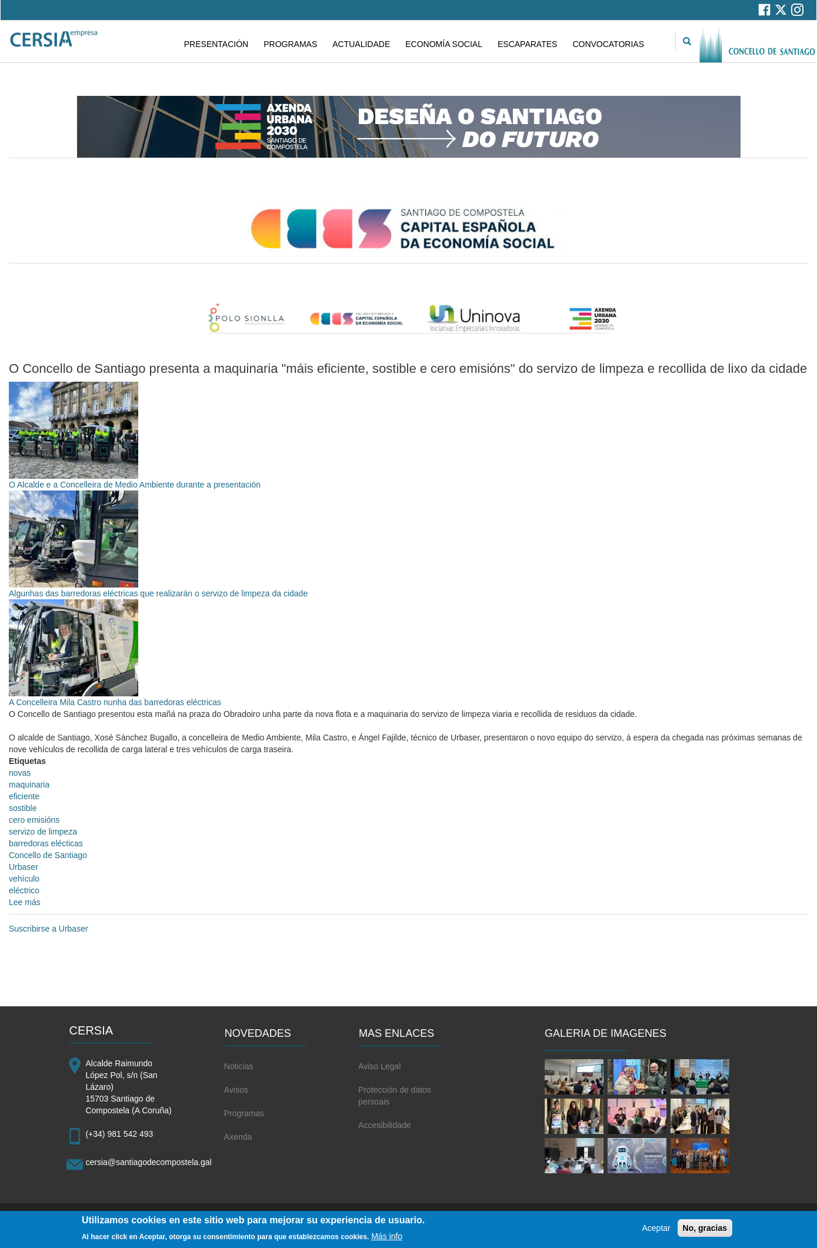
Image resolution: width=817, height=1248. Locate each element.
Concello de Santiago (48, 855)
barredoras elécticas (46, 843)
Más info (386, 1239)
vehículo (24, 878)
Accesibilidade (384, 1125)
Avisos (236, 1089)
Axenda (238, 1137)
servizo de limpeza (43, 831)
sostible (22, 808)
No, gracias (705, 1232)
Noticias (239, 1066)
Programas (244, 1113)
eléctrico (24, 890)
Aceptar (656, 1232)
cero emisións (34, 820)
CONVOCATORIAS (608, 44)
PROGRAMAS (290, 44)
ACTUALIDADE (361, 44)
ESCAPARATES (527, 44)
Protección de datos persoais (394, 1095)
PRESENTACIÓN (216, 44)
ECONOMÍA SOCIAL (443, 44)
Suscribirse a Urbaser (48, 928)
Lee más (25, 902)
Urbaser (23, 867)
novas (20, 773)
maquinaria (29, 784)
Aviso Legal (379, 1066)
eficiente (24, 796)
